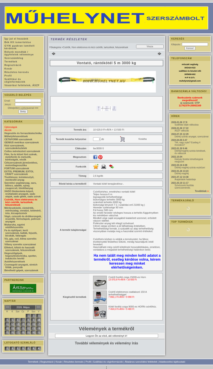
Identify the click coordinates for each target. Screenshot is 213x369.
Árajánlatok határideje (185, 179)
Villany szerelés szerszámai (20, 244)
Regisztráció (47, 361)
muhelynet (184, 81)
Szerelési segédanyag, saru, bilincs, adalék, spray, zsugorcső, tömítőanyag (20, 185)
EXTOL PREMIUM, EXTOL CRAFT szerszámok (19, 172)
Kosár (59, 361)
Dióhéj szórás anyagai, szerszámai (192, 136)
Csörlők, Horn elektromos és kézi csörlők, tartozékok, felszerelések (20, 202)
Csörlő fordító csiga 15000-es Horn (127, 277)
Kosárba (143, 139)
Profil (88, 361)
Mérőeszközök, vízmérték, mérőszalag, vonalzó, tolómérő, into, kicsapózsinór (22, 210)
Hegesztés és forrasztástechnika (23, 133)
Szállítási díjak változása (187, 125)
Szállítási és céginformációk (108, 361)
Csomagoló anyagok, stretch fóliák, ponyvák (20, 266)
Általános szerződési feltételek (141, 361)
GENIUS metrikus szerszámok (21, 142)
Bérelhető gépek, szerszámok (21, 270)
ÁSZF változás (182, 130)
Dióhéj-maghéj (182, 173)
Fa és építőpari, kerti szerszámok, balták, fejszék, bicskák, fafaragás (20, 233)
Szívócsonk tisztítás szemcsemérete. (184, 186)
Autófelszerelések (14, 261)
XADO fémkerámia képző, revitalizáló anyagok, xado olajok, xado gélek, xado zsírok (22, 194)
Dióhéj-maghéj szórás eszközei (190, 167)
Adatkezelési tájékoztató (172, 361)
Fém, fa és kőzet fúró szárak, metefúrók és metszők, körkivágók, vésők (20, 157)
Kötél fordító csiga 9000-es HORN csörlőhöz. (132, 306)
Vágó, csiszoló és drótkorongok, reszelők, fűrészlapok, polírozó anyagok (23, 219)
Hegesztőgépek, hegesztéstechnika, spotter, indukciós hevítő (20, 256)
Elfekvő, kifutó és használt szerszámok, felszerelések (19, 248)
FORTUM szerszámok (16, 168)
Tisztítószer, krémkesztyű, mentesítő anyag (19, 178)
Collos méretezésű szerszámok (22, 151)
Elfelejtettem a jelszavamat (23, 108)
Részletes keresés (74, 361)
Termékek (33, 361)
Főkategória (55, 47)
